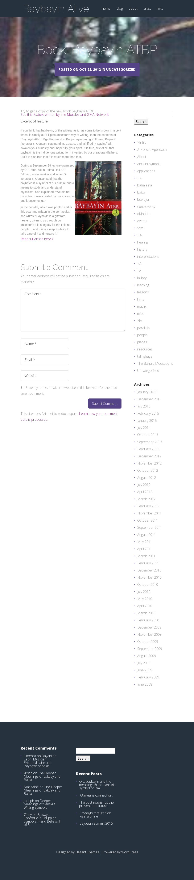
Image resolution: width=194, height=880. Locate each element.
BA (139, 184)
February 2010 (148, 626)
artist (147, 9)
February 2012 (148, 512)
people (142, 341)
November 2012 (149, 469)
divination (144, 219)
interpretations (148, 262)
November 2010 (149, 583)
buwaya (143, 205)
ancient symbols (149, 170)
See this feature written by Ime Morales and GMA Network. (65, 120)
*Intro (141, 148)
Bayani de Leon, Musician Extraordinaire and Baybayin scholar (40, 767)
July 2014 (143, 433)
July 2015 (143, 412)
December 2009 (149, 633)
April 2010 (144, 612)
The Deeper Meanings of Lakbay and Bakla (42, 782)
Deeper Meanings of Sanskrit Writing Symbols (39, 810)
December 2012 (149, 462)
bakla (141, 198)
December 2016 (149, 405)
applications (146, 177)
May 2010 (144, 605)
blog (119, 9)
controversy (146, 212)
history (142, 255)
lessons (143, 298)
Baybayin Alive (56, 9)
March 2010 (146, 619)
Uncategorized (148, 376)
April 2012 (144, 498)
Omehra (30, 762)
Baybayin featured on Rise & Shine (95, 821)
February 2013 (148, 455)
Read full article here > (37, 245)
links (160, 9)
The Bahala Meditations (155, 369)
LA (139, 277)
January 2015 (147, 426)
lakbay (141, 284)
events (142, 227)
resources (145, 355)
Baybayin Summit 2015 (96, 829)
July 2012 (143, 490)
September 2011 (149, 533)
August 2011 (146, 540)
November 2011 (149, 519)
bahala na (144, 191)
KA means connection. (96, 801)
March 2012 (146, 505)
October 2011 (147, 526)
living (140, 305)
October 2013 (147, 441)
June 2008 (144, 690)
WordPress (129, 858)
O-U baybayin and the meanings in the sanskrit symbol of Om (97, 791)
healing (142, 248)
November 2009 (149, 640)
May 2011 (144, 547)
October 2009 (147, 647)
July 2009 (143, 669)
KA (139, 269)
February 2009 (148, 683)
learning (143, 291)
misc (140, 319)
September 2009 (149, 654)
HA (139, 241)
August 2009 (146, 662)
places (142, 348)
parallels (143, 334)
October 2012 (147, 476)
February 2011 (148, 569)
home (106, 9)
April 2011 (144, 555)
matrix (141, 312)
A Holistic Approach (152, 155)
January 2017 (147, 398)
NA (139, 326)
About (141, 162)
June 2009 (144, 676)
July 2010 (143, 597)
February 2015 (148, 419)
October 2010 (147, 590)
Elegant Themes (87, 858)
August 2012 (146, 483)
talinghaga (144, 362)
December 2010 (149, 576)
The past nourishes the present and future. (96, 810)
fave (140, 234)
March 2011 (146, 562)
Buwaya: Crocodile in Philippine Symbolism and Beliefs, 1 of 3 (42, 825)
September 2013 (149, 448)
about (133, 9)
